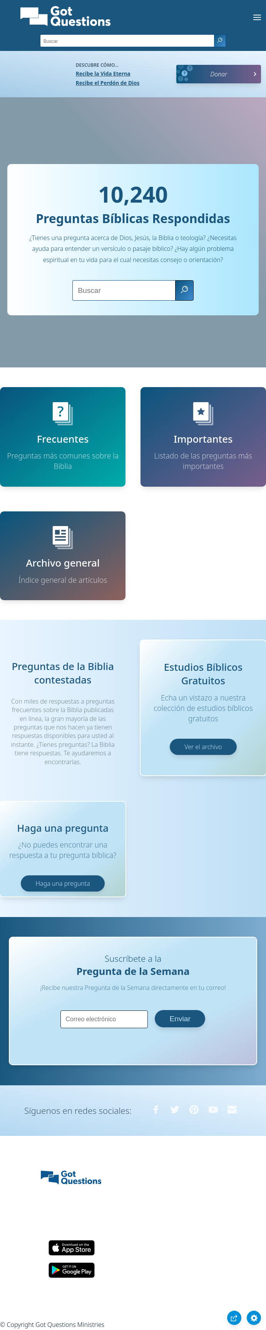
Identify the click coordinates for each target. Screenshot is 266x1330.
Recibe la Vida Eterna (103, 73)
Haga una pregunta (63, 883)
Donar (218, 74)
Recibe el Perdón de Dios (107, 82)
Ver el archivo (203, 747)
